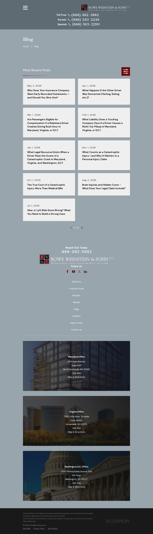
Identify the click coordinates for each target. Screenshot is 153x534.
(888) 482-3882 (85, 15)
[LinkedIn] (85, 271)
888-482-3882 (76, 251)
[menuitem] (27, 528)
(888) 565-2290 (86, 24)
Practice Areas (76, 288)
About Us (76, 281)
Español (76, 316)
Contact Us (76, 329)
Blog (76, 309)
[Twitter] (79, 271)
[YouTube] (73, 271)
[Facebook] (67, 271)
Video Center (76, 323)
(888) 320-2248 (85, 19)
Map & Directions (76, 377)
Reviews (76, 295)
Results (76, 302)
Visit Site (76, 373)
